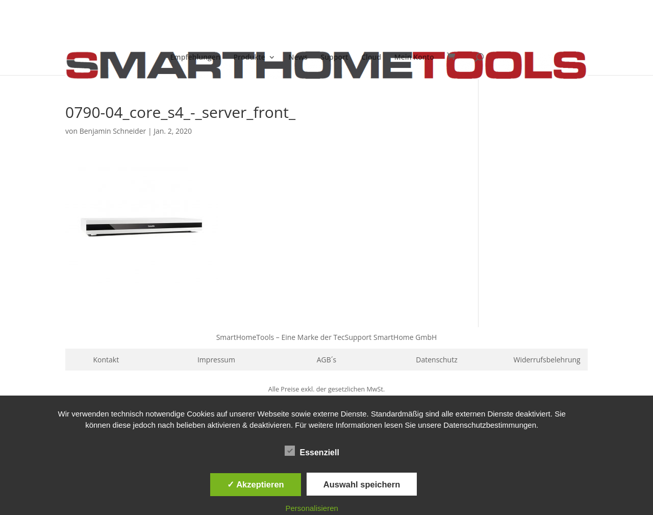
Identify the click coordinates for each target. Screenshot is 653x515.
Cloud (371, 58)
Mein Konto (414, 58)
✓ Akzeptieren (255, 484)
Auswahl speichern (361, 484)
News (298, 58)
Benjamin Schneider (113, 131)
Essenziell (312, 451)
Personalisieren (312, 508)
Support (334, 58)
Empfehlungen (195, 58)
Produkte (249, 58)
